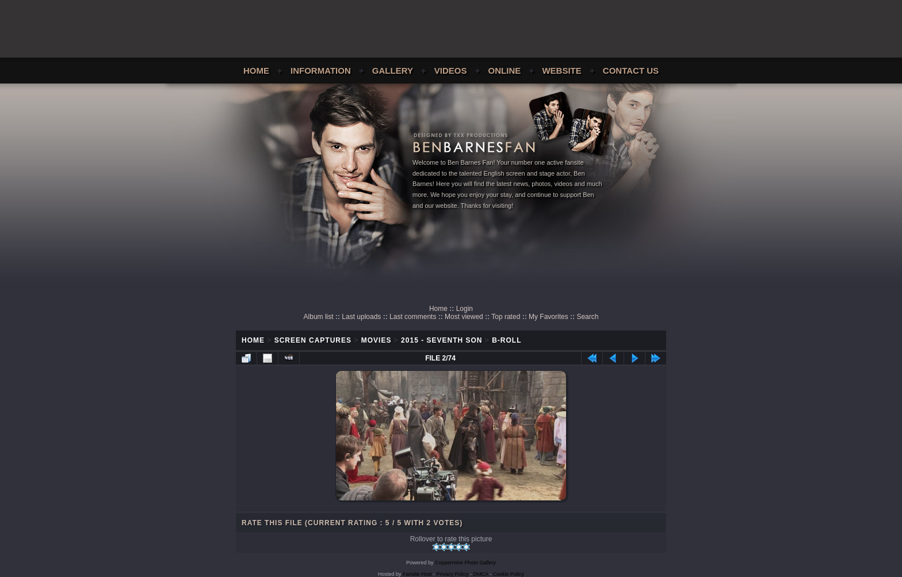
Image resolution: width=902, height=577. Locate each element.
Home (256, 70)
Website (561, 70)
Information (321, 70)
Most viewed (464, 317)
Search (587, 317)
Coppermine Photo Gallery (465, 562)
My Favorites (548, 317)
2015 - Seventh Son (441, 340)
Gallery (392, 70)
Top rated (505, 317)
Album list (319, 317)
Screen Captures (312, 340)
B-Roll (506, 340)
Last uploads (361, 317)
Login (464, 309)
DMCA (480, 574)
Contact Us (631, 70)
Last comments (412, 317)
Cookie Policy (509, 574)
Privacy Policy (453, 574)
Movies (376, 340)
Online (504, 70)
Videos (450, 70)
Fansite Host (417, 574)
